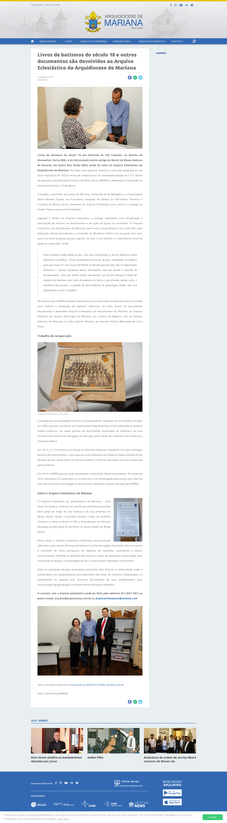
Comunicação (121, 41)
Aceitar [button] (213, 817)
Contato (177, 41)
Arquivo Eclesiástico (152, 41)
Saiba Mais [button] (63, 819)
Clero (68, 41)
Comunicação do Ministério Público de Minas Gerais (95, 684)
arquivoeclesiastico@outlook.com (116, 598)
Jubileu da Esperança (94, 41)
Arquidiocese (47, 41)
